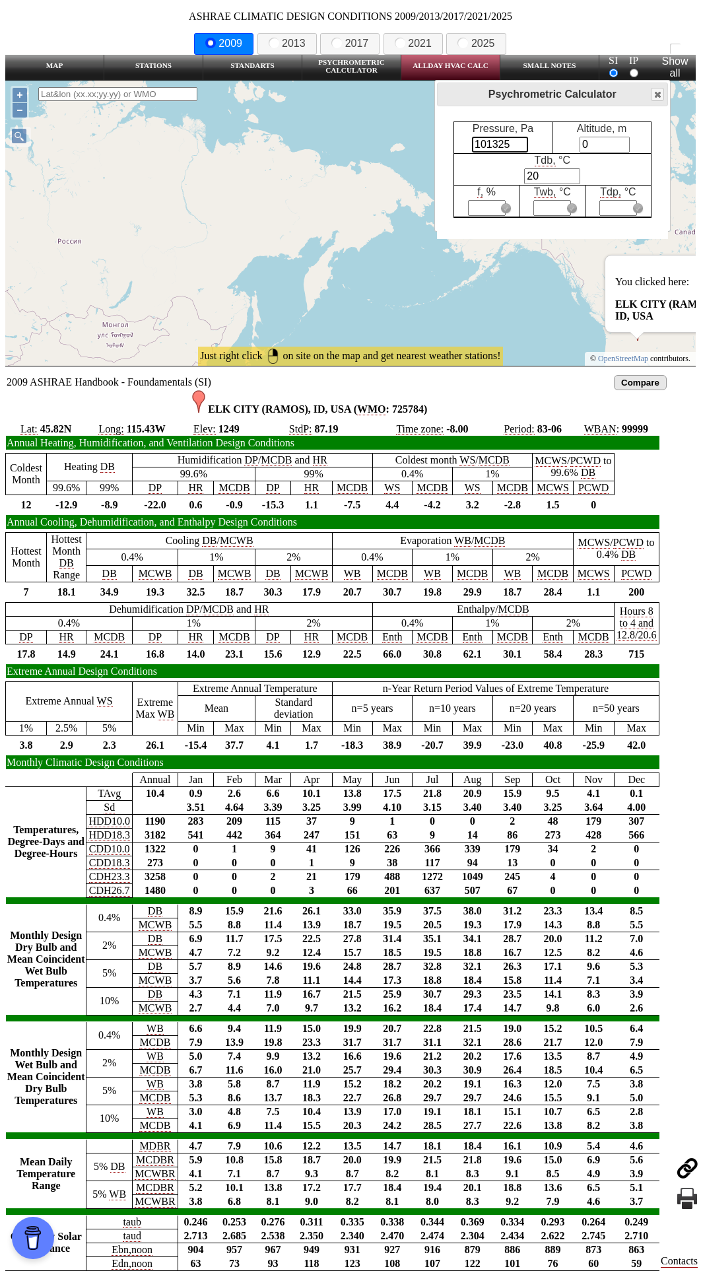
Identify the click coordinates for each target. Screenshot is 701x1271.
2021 (413, 43)
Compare (640, 383)
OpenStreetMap (623, 358)
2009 (223, 43)
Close (657, 94)
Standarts (252, 65)
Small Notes (549, 65)
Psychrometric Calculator (351, 66)
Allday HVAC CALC (450, 65)
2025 (475, 43)
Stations (153, 65)
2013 (287, 43)
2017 (349, 43)
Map (54, 65)
